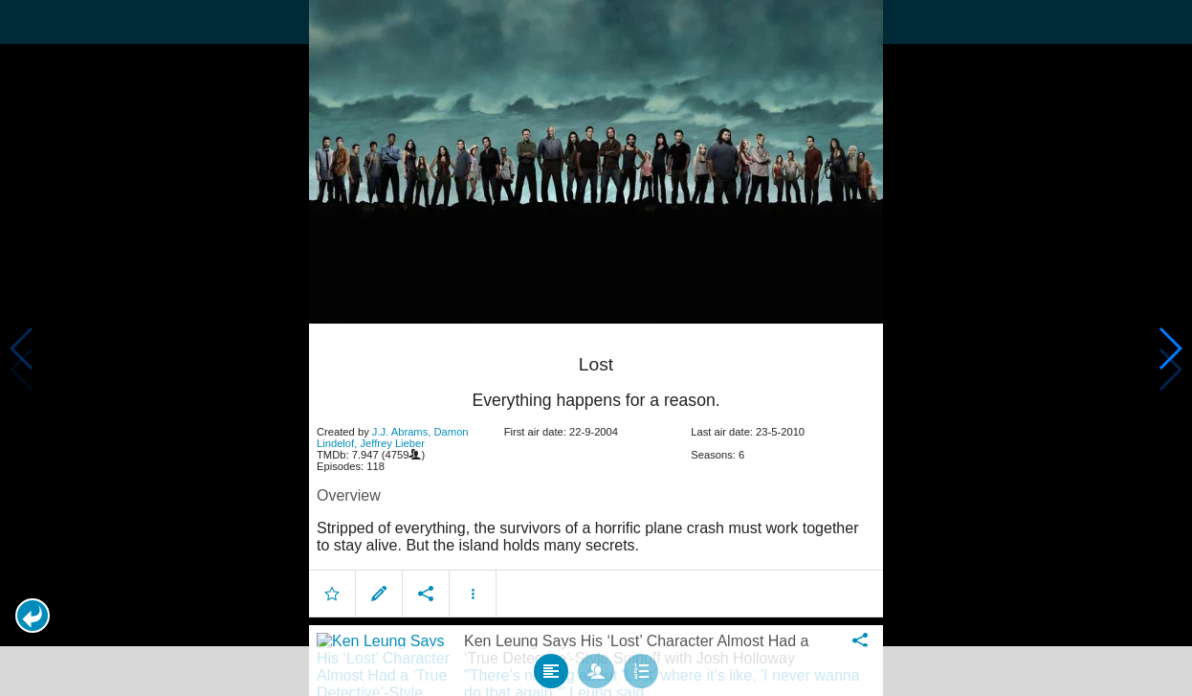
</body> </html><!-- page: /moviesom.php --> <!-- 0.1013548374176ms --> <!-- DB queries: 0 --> (596, 348)
